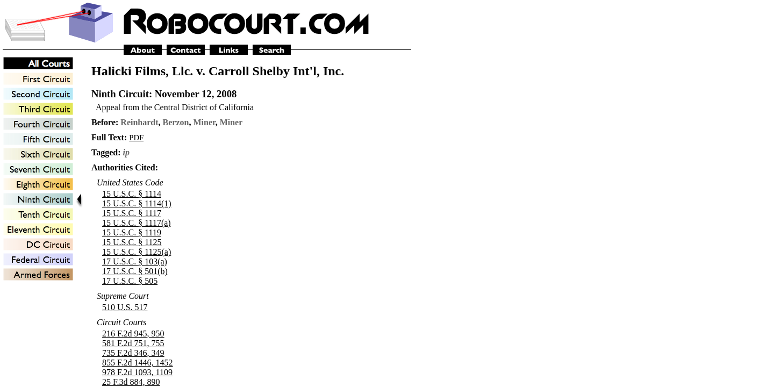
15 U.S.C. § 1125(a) (136, 251)
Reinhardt (139, 122)
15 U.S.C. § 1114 (131, 193)
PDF (136, 137)
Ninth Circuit (120, 93)
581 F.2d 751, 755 (133, 343)
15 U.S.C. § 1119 (131, 232)
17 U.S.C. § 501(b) (135, 271)
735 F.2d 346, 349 (133, 352)
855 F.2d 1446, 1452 (137, 362)
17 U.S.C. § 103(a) (134, 261)
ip (126, 152)
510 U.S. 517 (124, 307)
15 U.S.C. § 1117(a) (136, 222)
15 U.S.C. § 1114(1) (136, 203)
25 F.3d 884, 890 (131, 381)
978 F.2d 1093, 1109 (137, 372)
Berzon (176, 122)
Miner (204, 122)
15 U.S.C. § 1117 (131, 213)
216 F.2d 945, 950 (133, 333)
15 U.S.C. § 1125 (132, 242)
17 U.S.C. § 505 (129, 280)
